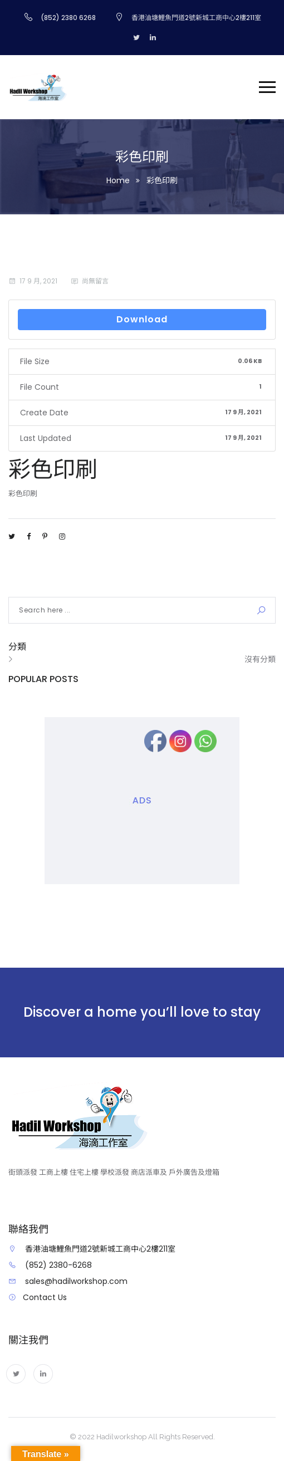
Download (142, 319)
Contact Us (45, 1297)
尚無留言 (95, 281)
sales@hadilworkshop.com (76, 1281)
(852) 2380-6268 (58, 1265)
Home (118, 180)
